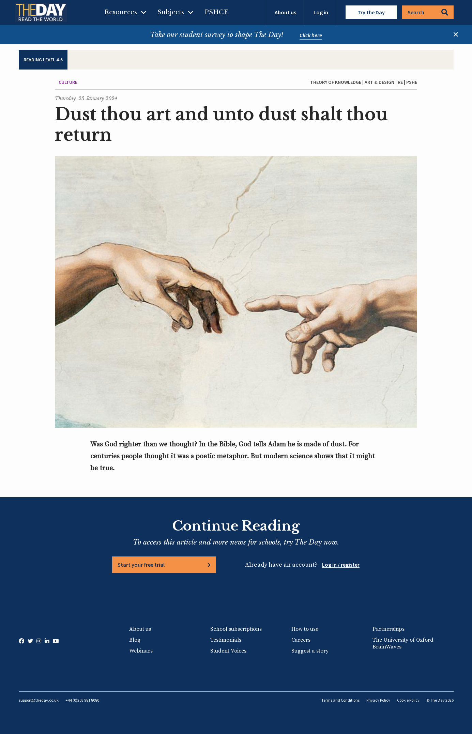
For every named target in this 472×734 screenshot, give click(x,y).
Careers (300, 640)
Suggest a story (310, 650)
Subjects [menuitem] (170, 12)
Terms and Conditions (340, 700)
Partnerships (388, 629)
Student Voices (228, 650)
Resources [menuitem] (120, 12)
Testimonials (225, 640)
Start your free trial (141, 564)
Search (428, 12)
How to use (304, 629)
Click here (311, 35)
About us (285, 12)
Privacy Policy (378, 700)
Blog (134, 640)
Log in (321, 12)
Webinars (141, 650)
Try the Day (371, 12)
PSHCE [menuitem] (216, 12)
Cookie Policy (408, 700)
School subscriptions (236, 629)
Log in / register (341, 564)
